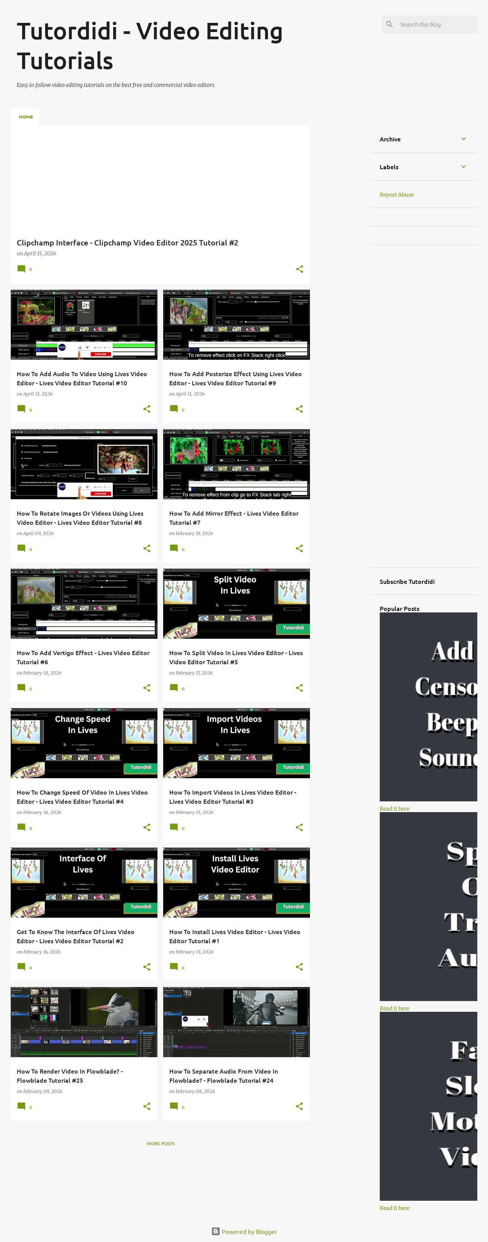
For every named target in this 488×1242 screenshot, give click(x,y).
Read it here (394, 808)
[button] (299, 269)
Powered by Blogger (244, 1231)
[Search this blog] (437, 24)
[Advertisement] (340, 239)
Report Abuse (397, 194)
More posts (161, 1143)
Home (26, 117)
